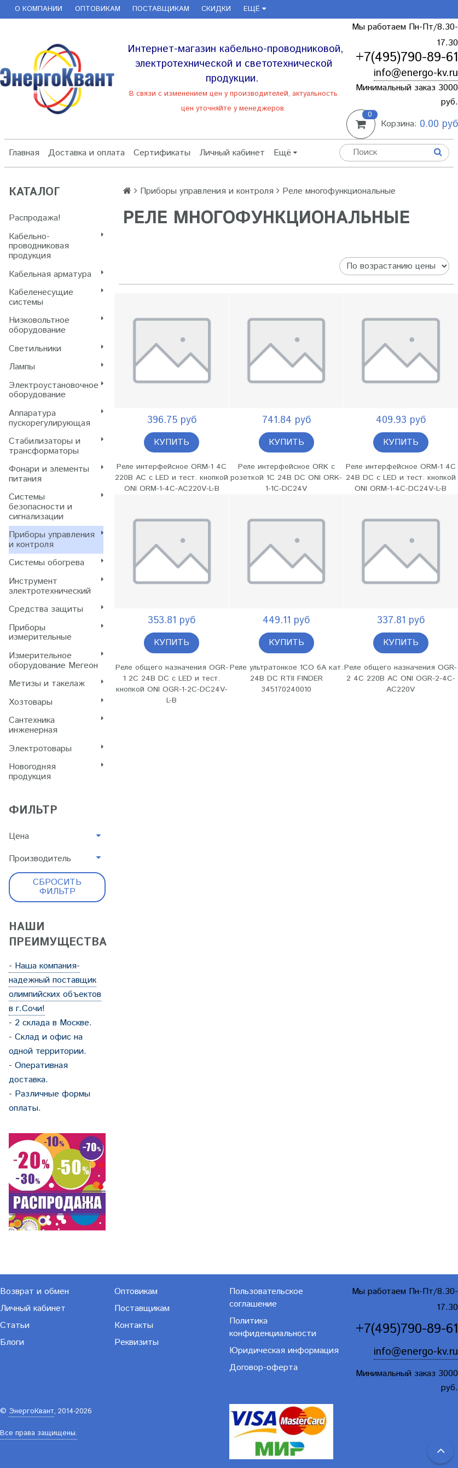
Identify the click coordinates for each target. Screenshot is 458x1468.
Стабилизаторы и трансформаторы (56, 446)
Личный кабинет (232, 153)
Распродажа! (35, 218)
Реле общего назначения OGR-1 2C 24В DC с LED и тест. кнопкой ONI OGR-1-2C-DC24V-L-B (171, 684)
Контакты (133, 1325)
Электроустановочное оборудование (56, 390)
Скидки (216, 9)
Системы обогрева (56, 562)
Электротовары (56, 748)
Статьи (15, 1325)
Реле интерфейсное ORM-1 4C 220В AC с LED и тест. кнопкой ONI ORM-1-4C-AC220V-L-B (171, 477)
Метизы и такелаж (56, 683)
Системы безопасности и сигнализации (56, 507)
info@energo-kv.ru (416, 73)
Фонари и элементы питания (56, 474)
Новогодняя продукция (56, 772)
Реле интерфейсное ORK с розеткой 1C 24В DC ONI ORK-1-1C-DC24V (286, 477)
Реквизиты (136, 1342)
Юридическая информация (284, 1350)
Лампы (56, 367)
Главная (24, 153)
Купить (171, 442)
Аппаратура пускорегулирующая (56, 418)
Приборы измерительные (56, 633)
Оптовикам (97, 9)
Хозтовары (56, 702)
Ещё (255, 9)
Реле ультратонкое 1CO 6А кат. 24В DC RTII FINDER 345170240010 (286, 678)
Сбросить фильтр (57, 887)
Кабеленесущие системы (56, 297)
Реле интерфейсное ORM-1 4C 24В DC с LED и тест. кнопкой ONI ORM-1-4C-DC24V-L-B (401, 477)
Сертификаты (162, 153)
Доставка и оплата (86, 153)
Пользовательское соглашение (266, 1297)
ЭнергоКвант (31, 1411)
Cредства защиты (56, 609)
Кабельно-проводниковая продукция (56, 246)
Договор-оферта (263, 1367)
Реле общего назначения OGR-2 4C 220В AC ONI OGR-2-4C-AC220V (400, 678)
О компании (38, 9)
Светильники (56, 349)
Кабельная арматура (56, 274)
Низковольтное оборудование (56, 325)
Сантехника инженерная (56, 725)
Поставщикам (160, 9)
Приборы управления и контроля (56, 540)
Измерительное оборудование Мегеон (56, 660)
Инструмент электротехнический (56, 586)
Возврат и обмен (34, 1291)
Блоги (12, 1342)
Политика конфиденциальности (272, 1327)
